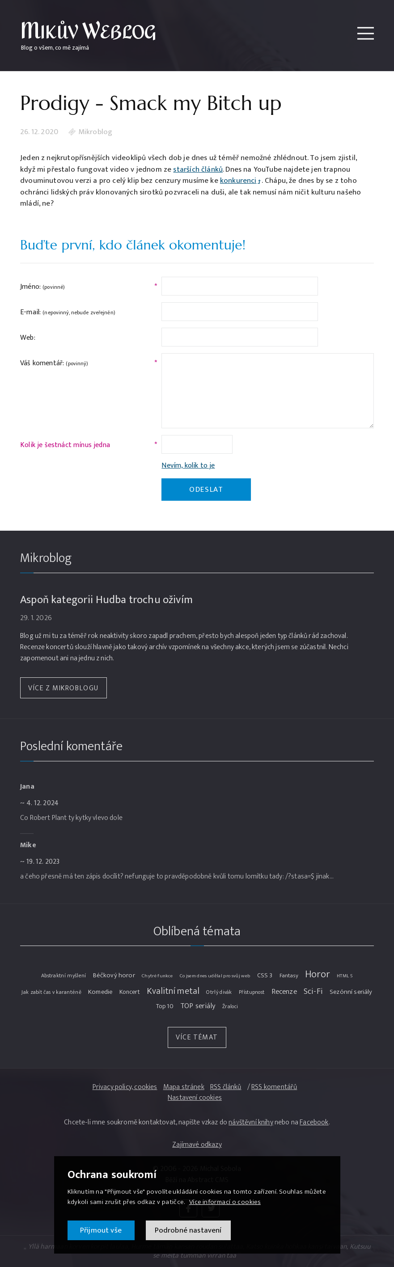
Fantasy (289, 975)
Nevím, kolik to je (188, 466)
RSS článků (225, 1087)
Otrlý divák (219, 992)
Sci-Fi (313, 991)
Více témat (197, 1037)
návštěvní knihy (251, 1122)
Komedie (100, 992)
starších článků (198, 170)
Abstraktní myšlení (63, 975)
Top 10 (165, 1006)
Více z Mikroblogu (63, 688)
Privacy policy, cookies (125, 1087)
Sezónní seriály (351, 992)
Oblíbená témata (197, 931)
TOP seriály (198, 1006)
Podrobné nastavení (188, 1230)
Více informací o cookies (225, 1202)
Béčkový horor (114, 975)
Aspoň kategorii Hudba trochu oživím (106, 600)
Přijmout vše (101, 1230)
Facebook (314, 1122)
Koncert (129, 992)
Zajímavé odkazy (197, 1145)
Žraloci (230, 1006)
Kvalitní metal (173, 991)
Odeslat (206, 489)
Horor (317, 974)
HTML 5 (345, 976)
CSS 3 (265, 975)
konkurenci (238, 180)
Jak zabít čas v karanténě (51, 992)
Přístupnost (251, 992)
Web (27, 338)
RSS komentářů (274, 1087)
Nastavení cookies (195, 1098)
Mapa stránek (183, 1087)
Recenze (284, 992)
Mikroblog (95, 132)
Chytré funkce (157, 976)
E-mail (67, 312)
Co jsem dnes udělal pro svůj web (215, 976)
